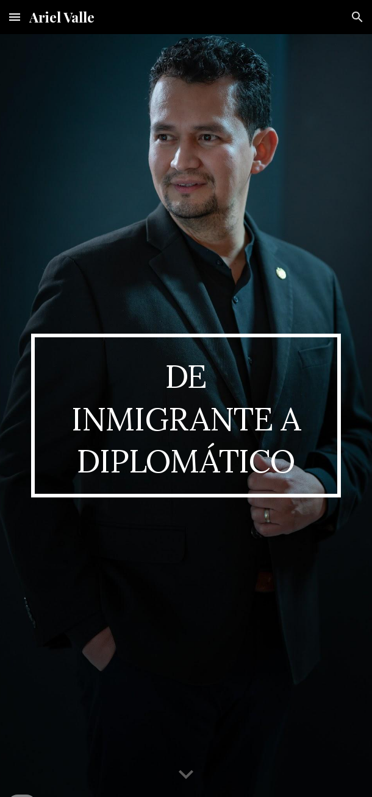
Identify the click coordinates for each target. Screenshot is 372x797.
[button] (14, 16)
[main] (185, 415)
